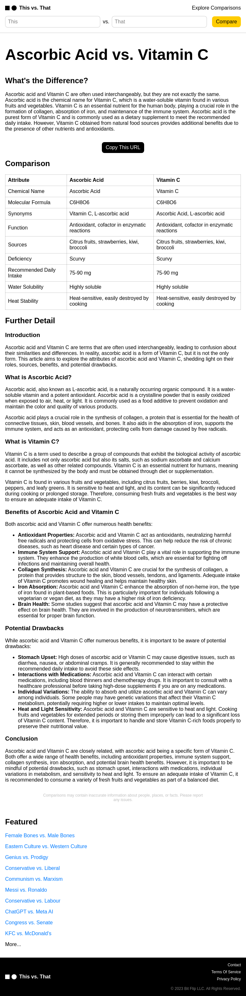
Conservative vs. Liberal (32, 868)
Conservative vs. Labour (33, 901)
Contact (234, 965)
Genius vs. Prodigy (26, 857)
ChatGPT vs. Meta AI (29, 911)
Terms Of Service (226, 972)
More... (13, 944)
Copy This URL (123, 147)
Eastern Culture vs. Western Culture (46, 846)
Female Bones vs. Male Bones (40, 835)
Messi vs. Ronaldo (26, 890)
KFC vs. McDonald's (28, 933)
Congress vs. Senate (29, 922)
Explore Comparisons (216, 8)
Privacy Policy (229, 979)
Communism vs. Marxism (34, 879)
